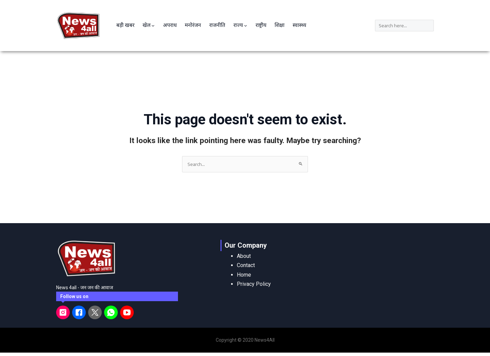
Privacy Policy (254, 278)
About (244, 250)
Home (244, 268)
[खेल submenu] (154, 20)
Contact (246, 259)
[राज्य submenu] (249, 20)
